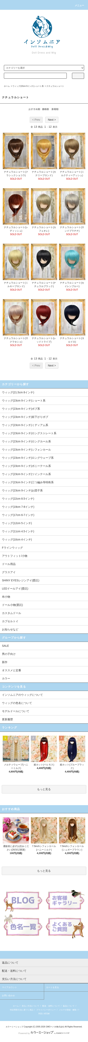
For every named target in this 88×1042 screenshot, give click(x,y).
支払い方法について (30, 1006)
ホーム (7, 86)
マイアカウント (9, 987)
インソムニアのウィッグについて (22, 694)
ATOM (47, 1014)
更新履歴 (7, 719)
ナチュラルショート (55, 86)
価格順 (45, 109)
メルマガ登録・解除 (67, 1010)
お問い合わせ (8, 995)
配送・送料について (51, 1006)
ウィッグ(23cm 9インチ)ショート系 (28, 86)
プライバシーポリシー (46, 1010)
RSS (40, 1014)
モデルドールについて (15, 711)
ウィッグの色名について (17, 703)
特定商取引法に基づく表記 (21, 1010)
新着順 (55, 109)
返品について (69, 1006)
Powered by (43, 1033)
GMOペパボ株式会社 (55, 1027)
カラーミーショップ (14, 1027)
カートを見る (52, 987)
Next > (52, 119)
